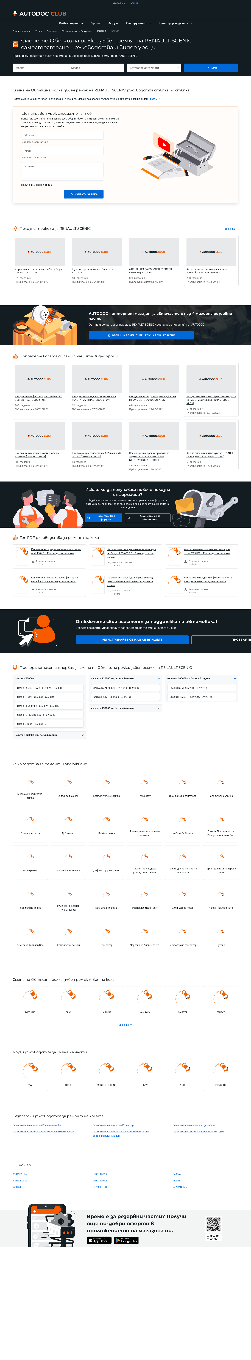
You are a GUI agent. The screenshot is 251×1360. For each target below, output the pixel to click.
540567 (177, 1174)
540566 (177, 1180)
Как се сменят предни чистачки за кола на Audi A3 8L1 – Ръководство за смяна (56, 551)
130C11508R (100, 1174)
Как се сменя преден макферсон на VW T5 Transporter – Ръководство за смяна (208, 579)
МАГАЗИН (119, 3)
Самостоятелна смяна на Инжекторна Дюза (198, 1131)
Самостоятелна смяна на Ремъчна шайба (37, 1125)
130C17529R (100, 1180)
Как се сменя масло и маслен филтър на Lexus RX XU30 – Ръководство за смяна (207, 551)
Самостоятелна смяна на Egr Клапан (194, 1125)
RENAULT (101, 31)
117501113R (100, 1186)
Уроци (38, 31)
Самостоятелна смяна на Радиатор (113, 1125)
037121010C (180, 1186)
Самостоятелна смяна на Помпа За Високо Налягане (43, 1131)
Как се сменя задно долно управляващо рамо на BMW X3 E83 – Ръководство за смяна (130, 581)
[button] (138, 23)
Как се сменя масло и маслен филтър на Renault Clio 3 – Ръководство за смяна (54, 579)
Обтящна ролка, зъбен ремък (77, 31)
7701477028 (20, 1180)
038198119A (20, 1174)
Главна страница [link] (21, 31)
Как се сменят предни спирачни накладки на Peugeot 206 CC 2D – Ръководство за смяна (131, 553)
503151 (17, 1186)
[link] (71, 23)
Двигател (52, 31)
